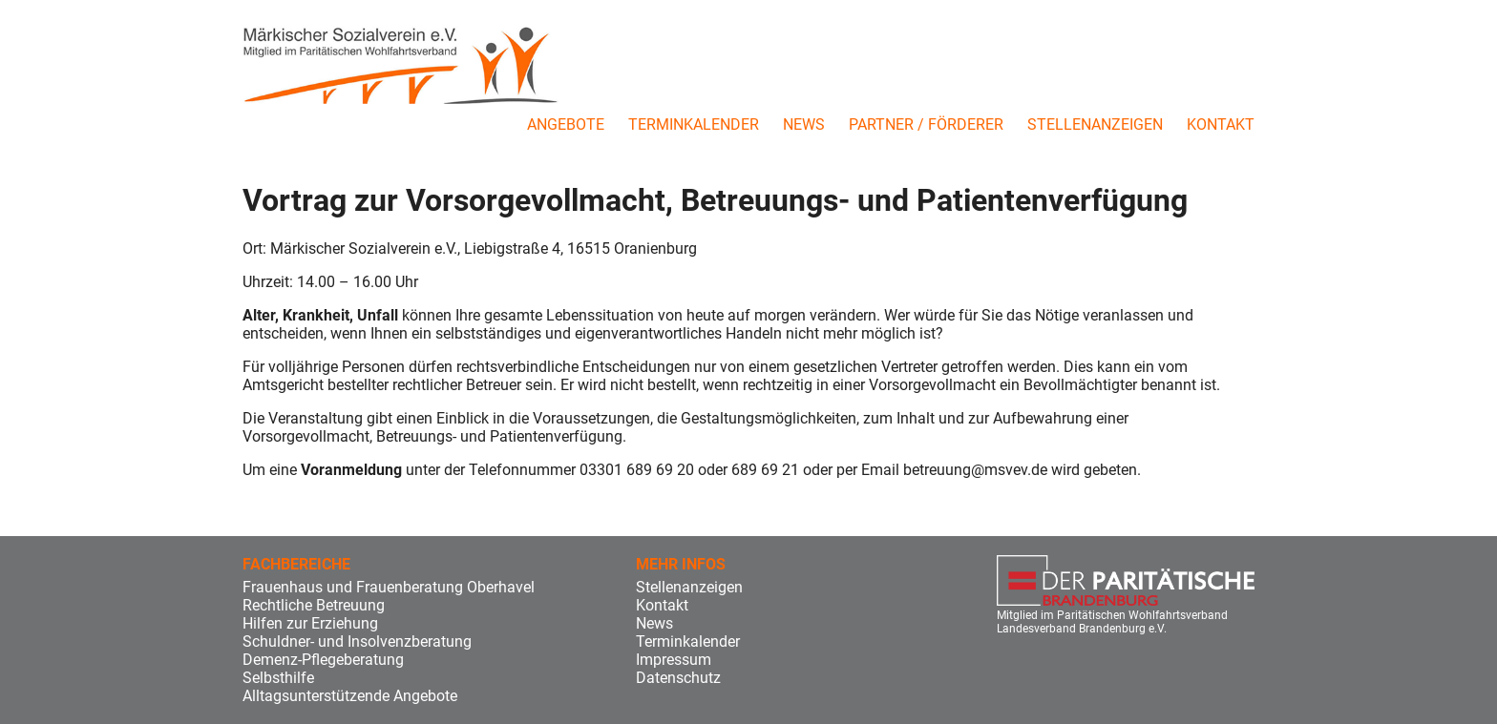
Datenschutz (678, 678)
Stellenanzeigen (1095, 124)
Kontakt (1221, 124)
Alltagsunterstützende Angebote (349, 696)
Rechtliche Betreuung (313, 605)
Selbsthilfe (278, 678)
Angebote (565, 124)
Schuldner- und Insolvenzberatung (357, 641)
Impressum (673, 660)
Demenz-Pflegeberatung (323, 660)
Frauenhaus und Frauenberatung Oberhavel (388, 587)
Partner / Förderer (926, 124)
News (804, 124)
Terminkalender (693, 124)
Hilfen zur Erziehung (310, 623)
